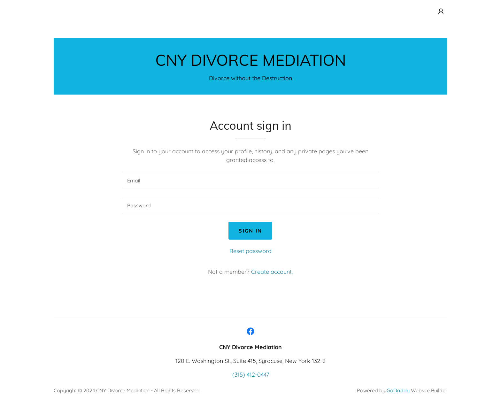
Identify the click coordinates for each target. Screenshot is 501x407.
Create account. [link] (272, 271)
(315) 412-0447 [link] (250, 374)
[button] (441, 11)
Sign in (250, 230)
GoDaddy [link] (398, 390)
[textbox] (250, 180)
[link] (250, 63)
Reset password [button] (250, 251)
